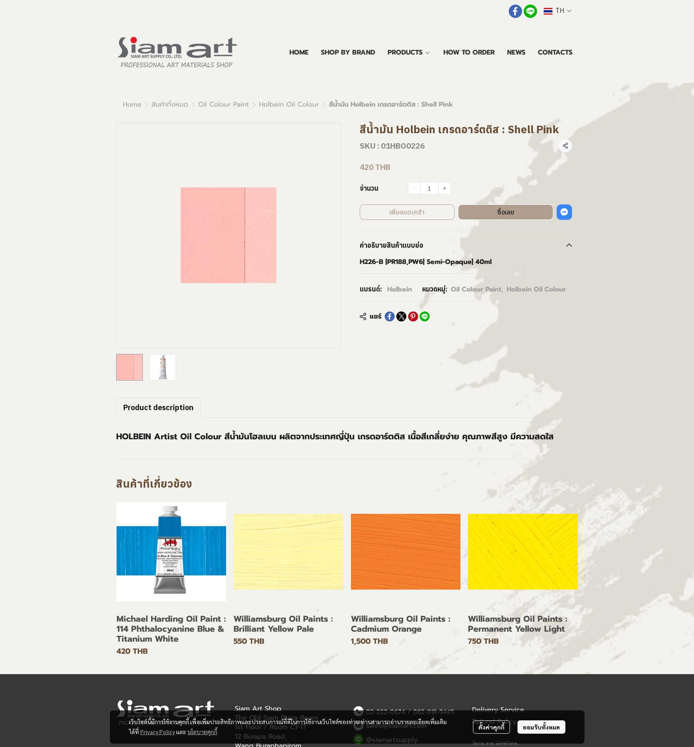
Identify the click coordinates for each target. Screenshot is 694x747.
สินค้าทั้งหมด (170, 105)
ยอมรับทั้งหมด (541, 727)
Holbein (399, 289)
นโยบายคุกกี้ (202, 731)
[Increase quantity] (444, 188)
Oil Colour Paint (223, 105)
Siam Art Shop (258, 709)
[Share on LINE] (425, 316)
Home (132, 105)
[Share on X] (401, 316)
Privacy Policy (157, 731)
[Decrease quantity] (414, 188)
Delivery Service (498, 710)
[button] (557, 11)
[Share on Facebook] (390, 316)
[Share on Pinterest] (413, 316)
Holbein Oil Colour (289, 105)
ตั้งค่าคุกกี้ (491, 727)
